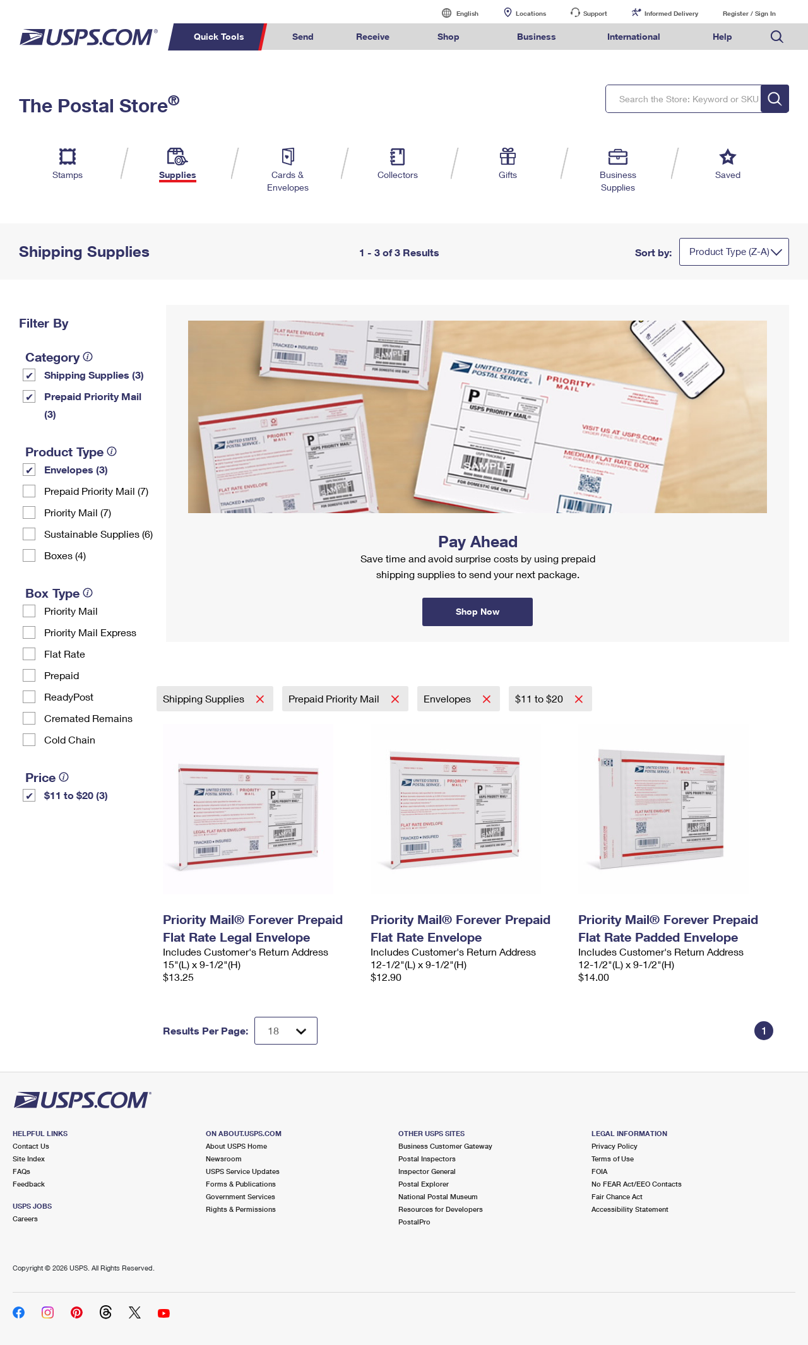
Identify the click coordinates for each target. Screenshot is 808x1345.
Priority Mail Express (90, 632)
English (454, 13)
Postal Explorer (423, 1184)
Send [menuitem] (303, 36)
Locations (531, 13)
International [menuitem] (633, 36)
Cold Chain (69, 739)
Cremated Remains (88, 718)
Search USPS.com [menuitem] (777, 36)
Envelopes (448, 698)
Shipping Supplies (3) (94, 375)
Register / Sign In (749, 13)
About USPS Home (236, 1146)
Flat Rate (64, 654)
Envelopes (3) (76, 469)
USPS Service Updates (243, 1171)
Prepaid (61, 675)
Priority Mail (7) (77, 512)
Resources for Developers (440, 1209)
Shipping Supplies (205, 698)
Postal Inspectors (427, 1158)
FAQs (21, 1171)
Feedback (29, 1184)
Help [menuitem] (722, 36)
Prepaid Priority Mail (335, 698)
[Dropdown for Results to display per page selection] (286, 1031)
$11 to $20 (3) (76, 795)
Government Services (240, 1196)
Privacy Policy (614, 1146)
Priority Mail (71, 611)
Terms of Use (612, 1158)
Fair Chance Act (617, 1196)
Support (595, 13)
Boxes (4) (65, 555)
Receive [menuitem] (372, 36)
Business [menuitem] (536, 36)
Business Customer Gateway (445, 1146)
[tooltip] (88, 357)
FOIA (599, 1171)
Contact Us (31, 1146)
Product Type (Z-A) (729, 251)
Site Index (29, 1158)
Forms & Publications (241, 1184)
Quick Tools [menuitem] (219, 36)
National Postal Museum (438, 1196)
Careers (25, 1218)
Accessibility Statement (629, 1209)
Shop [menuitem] (448, 36)
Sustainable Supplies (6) (98, 534)
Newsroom (224, 1158)
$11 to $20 (540, 698)
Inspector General (427, 1171)
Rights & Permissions (241, 1209)
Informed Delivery (671, 13)
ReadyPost (68, 696)
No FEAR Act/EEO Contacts (636, 1184)
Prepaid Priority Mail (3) (92, 405)
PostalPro (414, 1222)
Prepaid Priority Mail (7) (96, 491)
